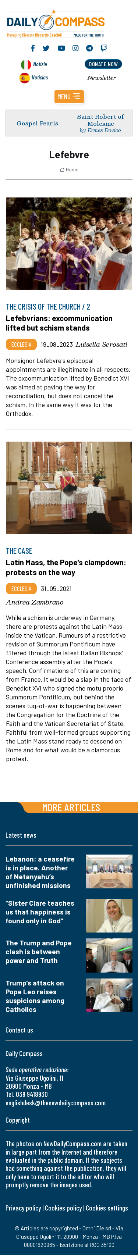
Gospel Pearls (37, 123)
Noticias (40, 77)
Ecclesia (21, 344)
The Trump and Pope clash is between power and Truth (39, 951)
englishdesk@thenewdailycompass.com (56, 1102)
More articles (71, 807)
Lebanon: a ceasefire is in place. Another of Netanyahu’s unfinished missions (40, 872)
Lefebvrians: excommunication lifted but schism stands (59, 322)
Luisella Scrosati (101, 344)
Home (69, 169)
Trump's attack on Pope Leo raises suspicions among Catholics (35, 995)
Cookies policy (63, 1208)
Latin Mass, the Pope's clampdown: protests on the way (66, 566)
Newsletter (102, 77)
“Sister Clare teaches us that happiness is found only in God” (40, 912)
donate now (103, 63)
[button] (69, 96)
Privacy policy (23, 1208)
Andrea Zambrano (35, 602)
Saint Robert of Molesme (100, 120)
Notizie (40, 63)
